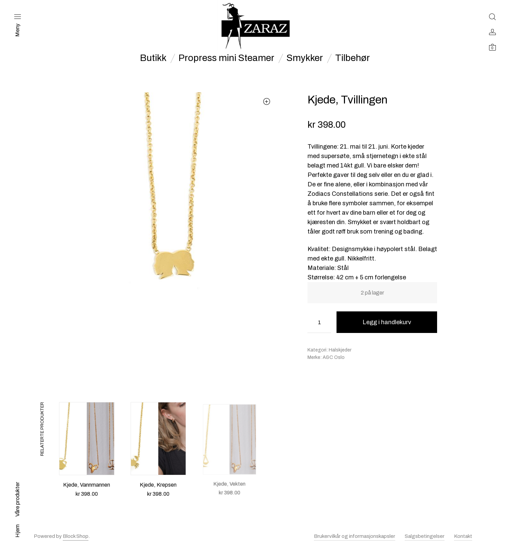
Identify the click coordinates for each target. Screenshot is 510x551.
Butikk (153, 58)
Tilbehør (352, 58)
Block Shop (75, 536)
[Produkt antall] (319, 322)
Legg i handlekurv (387, 322)
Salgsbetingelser (425, 536)
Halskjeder (340, 350)
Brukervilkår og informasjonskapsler (354, 536)
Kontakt (463, 536)
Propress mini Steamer (226, 58)
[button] (266, 101)
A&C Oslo (334, 357)
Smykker (305, 58)
